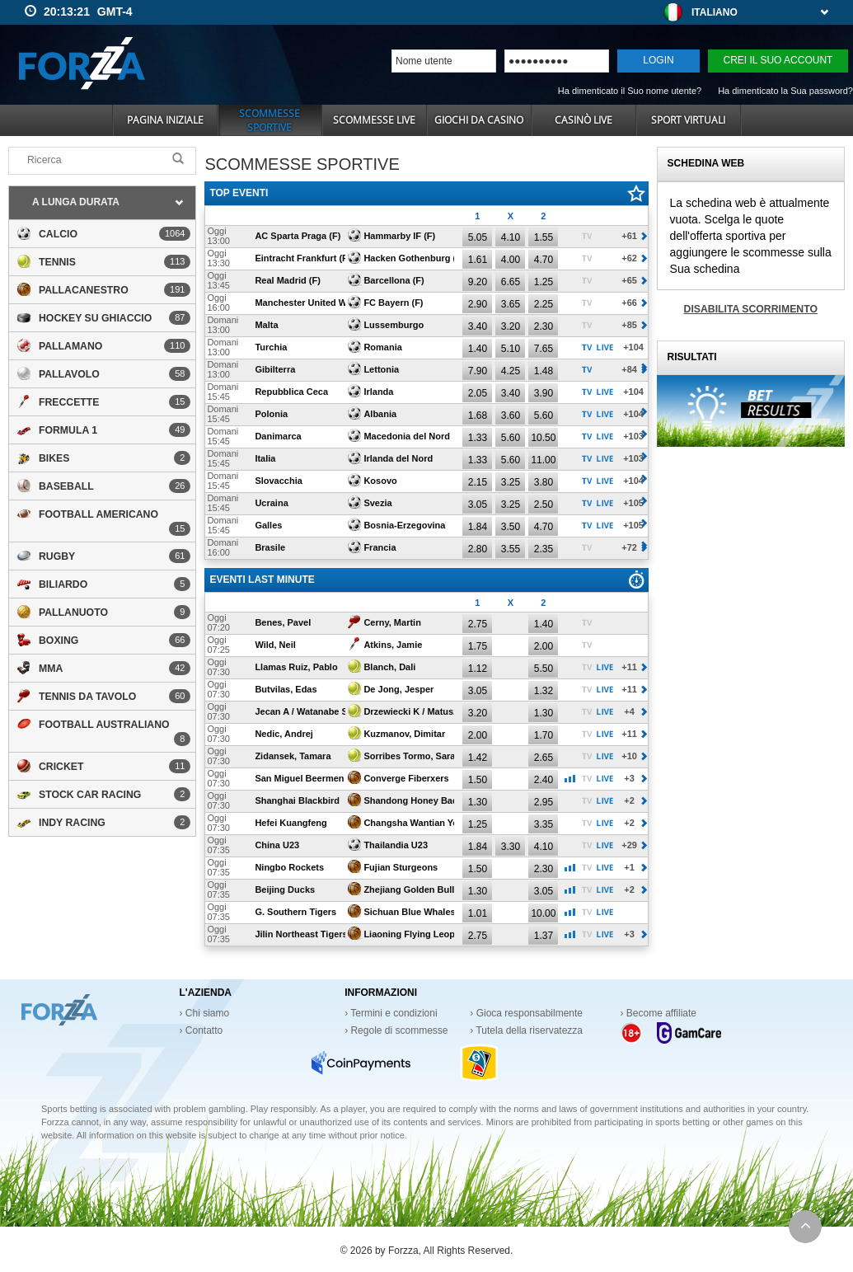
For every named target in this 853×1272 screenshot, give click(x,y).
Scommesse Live (374, 120)
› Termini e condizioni (391, 1013)
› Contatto (201, 1030)
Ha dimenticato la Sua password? (785, 91)
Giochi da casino (478, 120)
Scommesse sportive (269, 120)
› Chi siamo (205, 1013)
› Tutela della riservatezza (526, 1030)
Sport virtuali (688, 120)
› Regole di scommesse (396, 1030)
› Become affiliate (659, 1013)
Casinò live (583, 120)
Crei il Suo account (778, 60)
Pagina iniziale (165, 120)
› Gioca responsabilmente (526, 1013)
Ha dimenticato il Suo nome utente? (629, 91)
